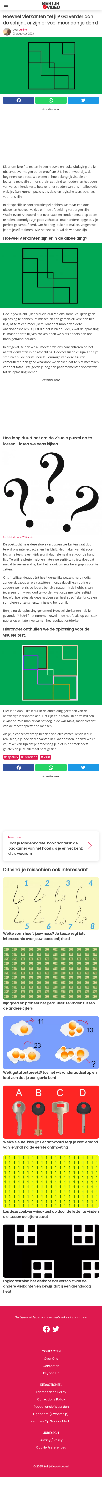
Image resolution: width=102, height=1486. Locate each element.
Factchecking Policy (51, 1392)
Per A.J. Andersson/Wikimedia (18, 537)
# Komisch (29, 757)
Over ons (51, 1358)
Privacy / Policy (51, 1440)
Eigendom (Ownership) (51, 1414)
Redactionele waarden (51, 1406)
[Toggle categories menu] (6, 5)
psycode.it (51, 1373)
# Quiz (45, 757)
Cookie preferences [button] (51, 1447)
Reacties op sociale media (51, 1421)
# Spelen (11, 757)
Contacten (51, 1366)
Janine (23, 29)
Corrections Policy (51, 1399)
